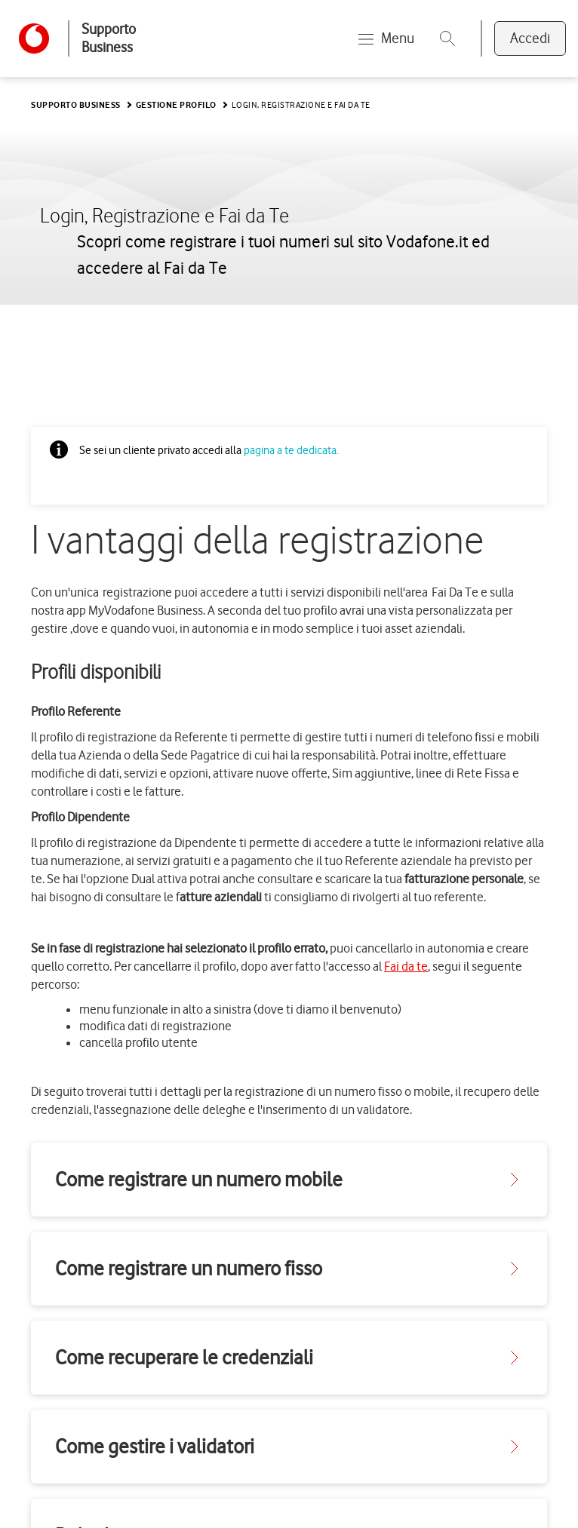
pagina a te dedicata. (291, 450)
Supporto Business (108, 38)
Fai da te (406, 966)
